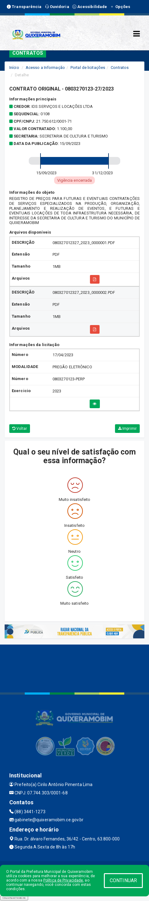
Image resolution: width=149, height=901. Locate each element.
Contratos (120, 67)
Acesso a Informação (45, 67)
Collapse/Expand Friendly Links (14, 898)
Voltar (19, 428)
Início (14, 67)
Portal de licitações (87, 67)
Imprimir (127, 428)
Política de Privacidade (63, 880)
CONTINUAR (123, 880)
